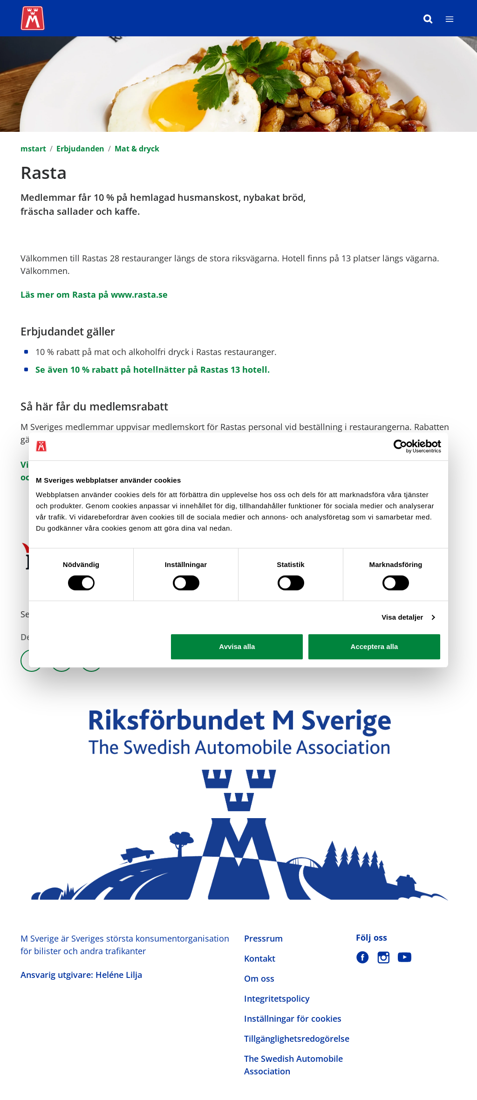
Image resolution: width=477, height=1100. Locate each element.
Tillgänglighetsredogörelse (296, 1038)
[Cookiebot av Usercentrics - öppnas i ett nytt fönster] (400, 446)
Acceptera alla (374, 646)
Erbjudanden (80, 148)
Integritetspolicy (277, 998)
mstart (33, 148)
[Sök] (428, 18)
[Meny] (450, 18)
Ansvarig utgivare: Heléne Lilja (81, 974)
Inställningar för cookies (292, 1018)
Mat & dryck (137, 148)
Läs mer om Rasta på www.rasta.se (94, 294)
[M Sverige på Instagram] (383, 957)
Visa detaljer (402, 617)
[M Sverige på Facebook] (362, 957)
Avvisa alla (237, 646)
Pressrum (263, 938)
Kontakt (259, 958)
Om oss (259, 978)
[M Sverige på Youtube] (404, 957)
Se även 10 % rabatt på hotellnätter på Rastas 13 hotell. (153, 369)
